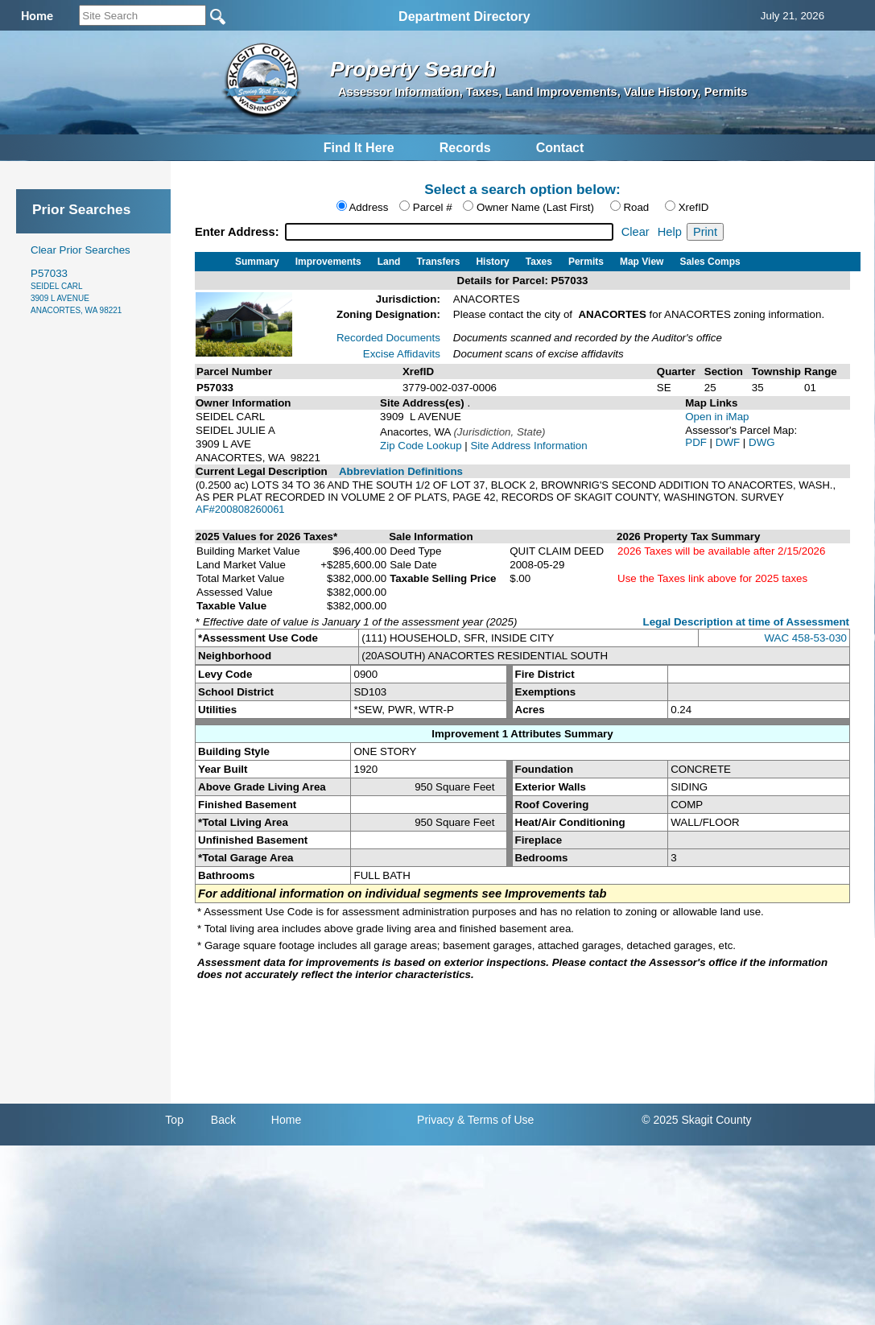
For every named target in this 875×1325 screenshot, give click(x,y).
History (492, 261)
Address (368, 207)
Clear (635, 231)
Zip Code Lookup (421, 446)
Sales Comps (709, 261)
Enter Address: (239, 231)
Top (174, 1119)
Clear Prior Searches (80, 250)
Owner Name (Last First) (535, 207)
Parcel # (432, 207)
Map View (641, 261)
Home (286, 1119)
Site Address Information (528, 446)
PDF (697, 442)
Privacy (435, 1119)
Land (389, 261)
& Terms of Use (495, 1119)
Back (223, 1119)
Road (636, 207)
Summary (257, 261)
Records (465, 148)
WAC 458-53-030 (806, 638)
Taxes (539, 261)
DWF (729, 442)
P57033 (76, 291)
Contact (560, 148)
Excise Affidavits (401, 354)
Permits (586, 261)
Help (670, 231)
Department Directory (464, 16)
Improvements (328, 261)
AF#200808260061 (240, 509)
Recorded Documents (388, 338)
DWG (762, 442)
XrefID (694, 207)
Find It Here (359, 148)
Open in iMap (717, 417)
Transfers (438, 261)
